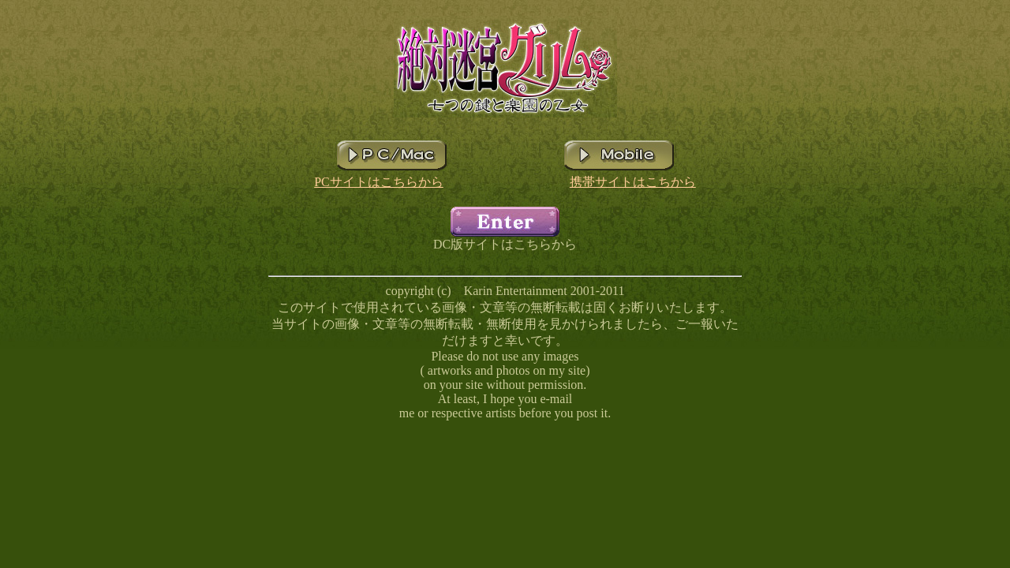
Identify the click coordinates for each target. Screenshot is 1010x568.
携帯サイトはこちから (633, 182)
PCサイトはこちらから (378, 182)
